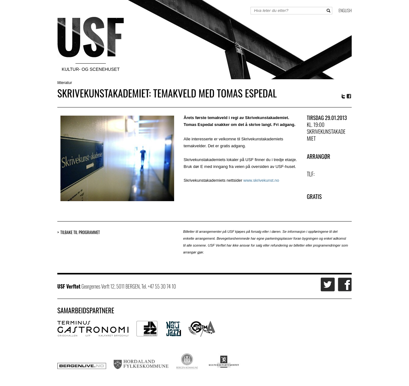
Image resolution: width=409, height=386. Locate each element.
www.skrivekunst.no (261, 180)
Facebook (349, 96)
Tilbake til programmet (80, 232)
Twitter (343, 96)
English (345, 10)
